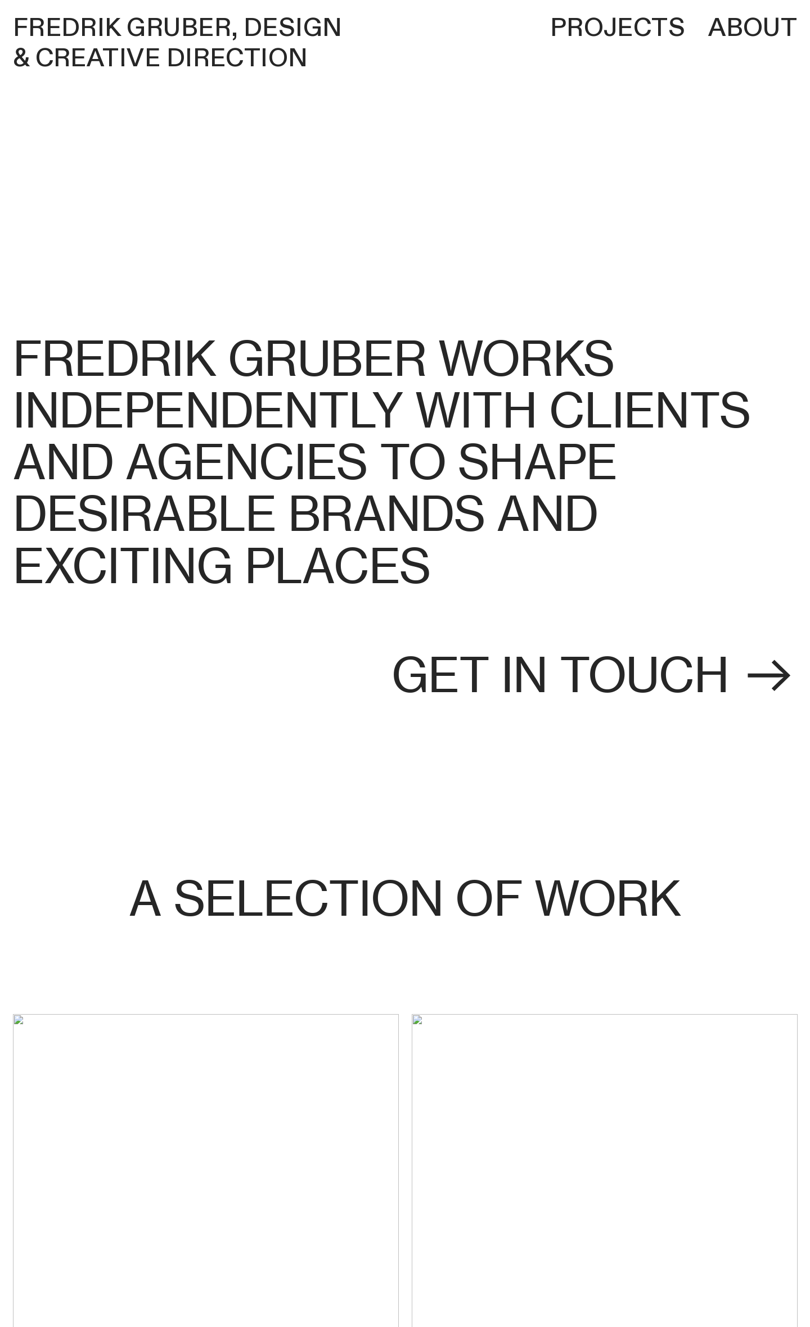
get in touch (595, 675)
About (752, 28)
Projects (618, 28)
